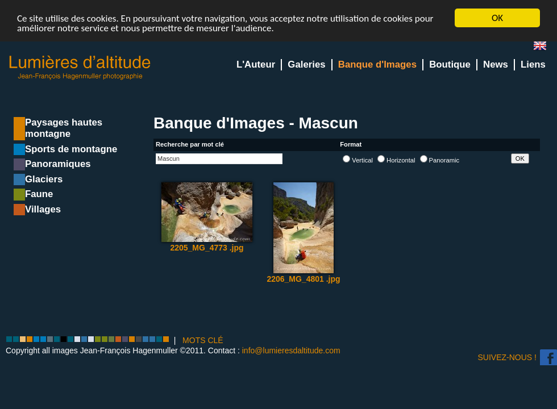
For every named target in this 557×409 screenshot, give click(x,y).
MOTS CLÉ (202, 340)
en (544, 48)
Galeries (306, 64)
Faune (39, 194)
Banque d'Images (377, 64)
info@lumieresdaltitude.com (291, 350)
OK (497, 18)
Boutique (450, 64)
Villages (43, 209)
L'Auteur (255, 64)
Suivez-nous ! (507, 357)
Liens (533, 64)
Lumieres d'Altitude (80, 68)
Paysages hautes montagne (63, 128)
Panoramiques (58, 163)
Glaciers (44, 179)
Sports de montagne (71, 149)
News (495, 64)
